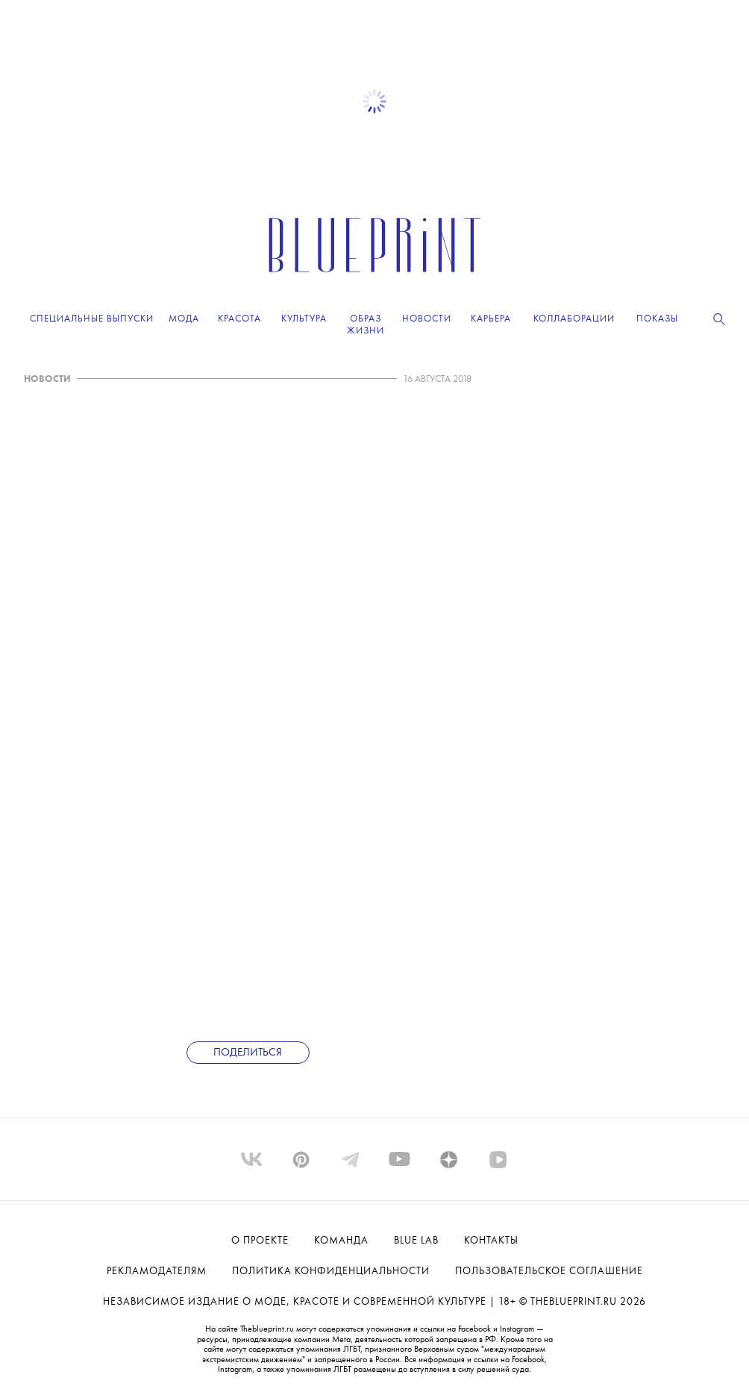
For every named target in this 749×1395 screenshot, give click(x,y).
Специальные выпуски (92, 319)
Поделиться (247, 1053)
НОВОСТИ (47, 379)
